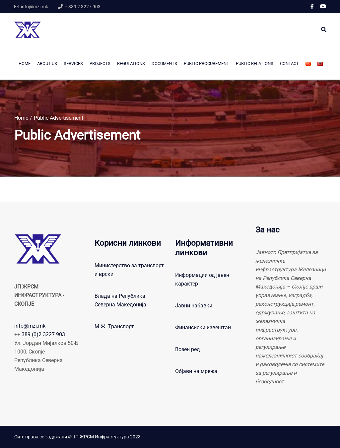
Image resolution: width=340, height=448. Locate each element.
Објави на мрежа (196, 371)
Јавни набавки (193, 305)
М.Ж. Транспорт (114, 326)
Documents (164, 63)
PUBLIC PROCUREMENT (206, 63)
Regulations (131, 63)
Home (25, 63)
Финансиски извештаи (203, 327)
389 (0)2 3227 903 (43, 334)
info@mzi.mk (29, 326)
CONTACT (289, 63)
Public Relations (254, 63)
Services (73, 63)
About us (47, 63)
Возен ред (187, 349)
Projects (100, 63)
